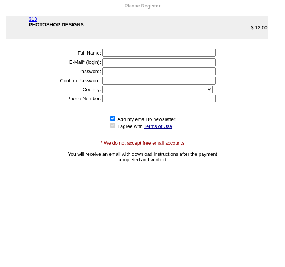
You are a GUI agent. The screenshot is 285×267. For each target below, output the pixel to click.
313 (33, 19)
